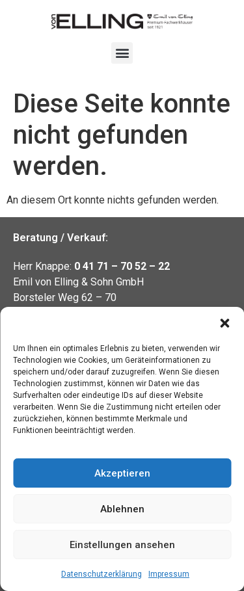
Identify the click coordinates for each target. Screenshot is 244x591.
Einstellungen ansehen (122, 545)
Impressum (168, 574)
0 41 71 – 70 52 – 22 (122, 266)
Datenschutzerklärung (101, 574)
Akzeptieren (122, 473)
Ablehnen (122, 509)
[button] (224, 323)
